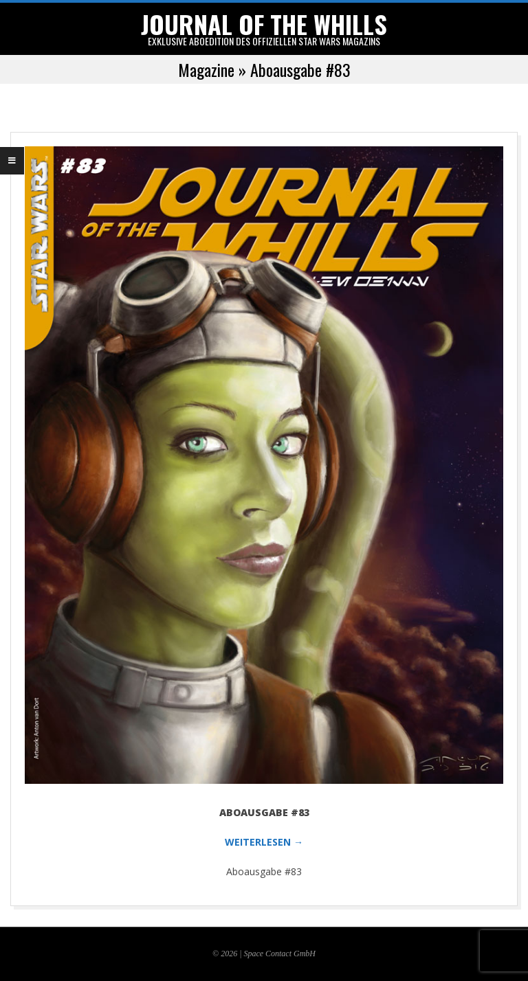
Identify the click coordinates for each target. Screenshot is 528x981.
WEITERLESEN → (264, 841)
